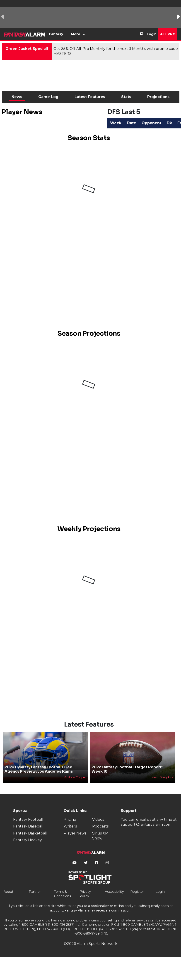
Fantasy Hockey (27, 840)
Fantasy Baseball (28, 826)
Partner (35, 892)
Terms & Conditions (62, 894)
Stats (126, 97)
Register (137, 892)
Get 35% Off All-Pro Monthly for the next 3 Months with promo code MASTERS (115, 51)
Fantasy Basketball (30, 833)
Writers (70, 826)
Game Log (48, 97)
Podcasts (100, 826)
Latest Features (90, 97)
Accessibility (114, 892)
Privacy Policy (85, 894)
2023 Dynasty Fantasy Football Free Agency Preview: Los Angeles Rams (39, 769)
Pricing (70, 819)
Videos (98, 819)
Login (152, 34)
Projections (158, 97)
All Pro (168, 34)
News (17, 97)
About (8, 892)
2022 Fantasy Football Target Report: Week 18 (127, 769)
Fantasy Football (28, 819)
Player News (75, 833)
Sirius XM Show (100, 835)
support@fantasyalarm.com (146, 824)
